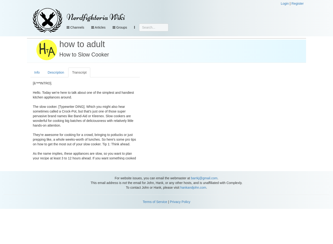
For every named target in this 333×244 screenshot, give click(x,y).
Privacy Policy (180, 202)
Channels (75, 27)
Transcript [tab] (79, 72)
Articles (98, 27)
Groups (120, 27)
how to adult (82, 44)
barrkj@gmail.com (204, 178)
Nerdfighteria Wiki (96, 17)
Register (297, 3)
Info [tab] (37, 72)
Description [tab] (56, 72)
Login (285, 3)
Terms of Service (155, 202)
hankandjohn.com (193, 187)
